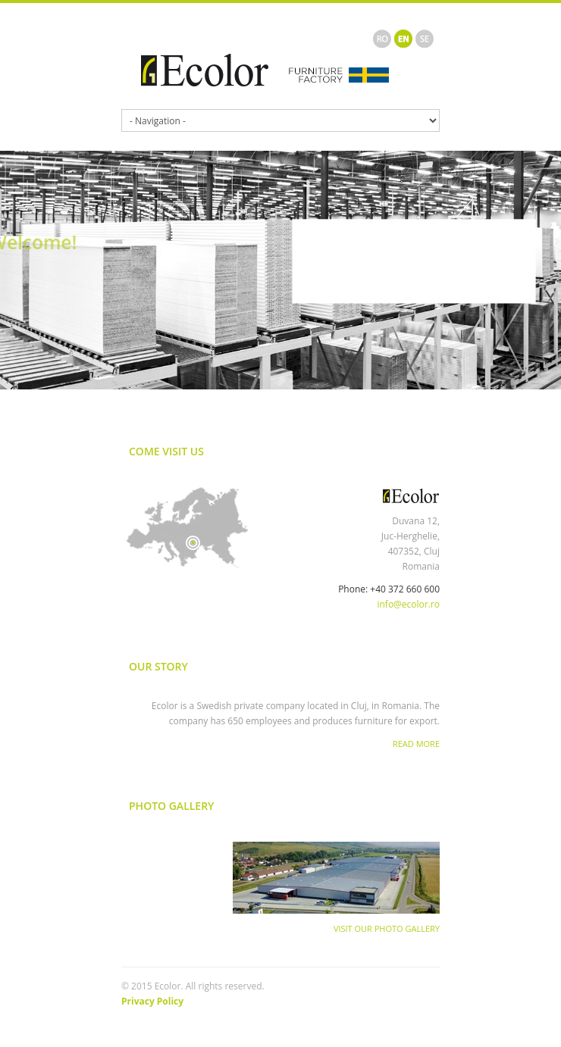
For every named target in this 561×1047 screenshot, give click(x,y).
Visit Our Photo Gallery (387, 928)
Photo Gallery (171, 806)
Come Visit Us (166, 451)
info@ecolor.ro (408, 604)
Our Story (158, 666)
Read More (416, 743)
